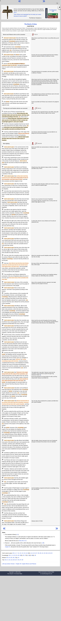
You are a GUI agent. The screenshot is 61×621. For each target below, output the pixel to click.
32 (44, 553)
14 (22, 553)
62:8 (7, 557)
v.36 (43, 543)
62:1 (14, 553)
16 (26, 553)
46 (50, 553)
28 (38, 553)
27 (36, 553)
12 (18, 553)
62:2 (6, 559)
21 (31, 553)
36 (13, 557)
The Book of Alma (30, 24)
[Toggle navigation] (57, 3)
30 (40, 553)
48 (32, 555)
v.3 (17, 534)
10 (9, 559)
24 (16, 555)
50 (22, 559)
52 (51, 553)
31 (42, 553)
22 (33, 553)
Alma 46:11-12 (22, 540)
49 (35, 555)
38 (46, 553)
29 (18, 555)
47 (20, 559)
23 (35, 553)
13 (20, 553)
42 (48, 553)
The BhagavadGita (53, 10)
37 (25, 555)
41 (18, 557)
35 (23, 555)
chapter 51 (7, 546)
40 (18, 559)
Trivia (15, 14)
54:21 (15, 12)
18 (28, 553)
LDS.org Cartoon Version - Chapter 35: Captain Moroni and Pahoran (19, 563)
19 (14, 555)
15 (24, 553)
